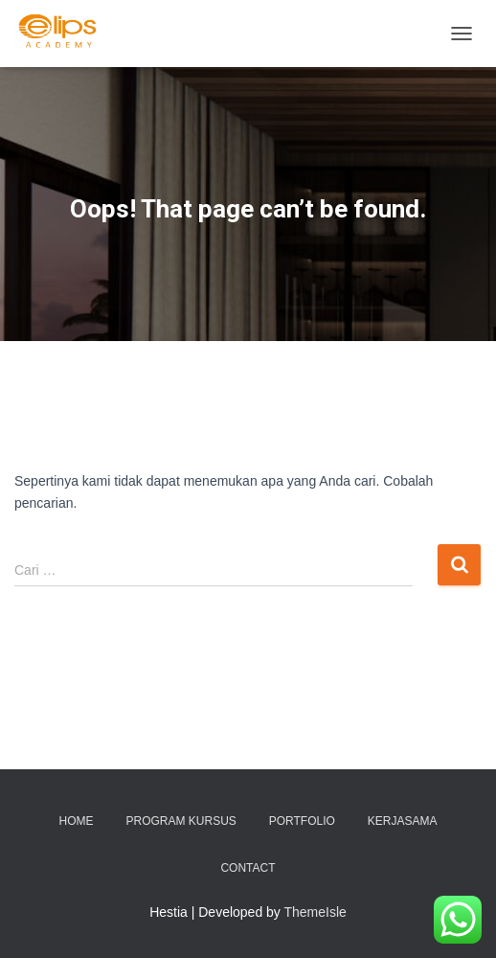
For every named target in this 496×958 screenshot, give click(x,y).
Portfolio (302, 821)
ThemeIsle (315, 912)
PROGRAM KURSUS (180, 821)
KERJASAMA (403, 821)
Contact (247, 868)
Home (76, 821)
